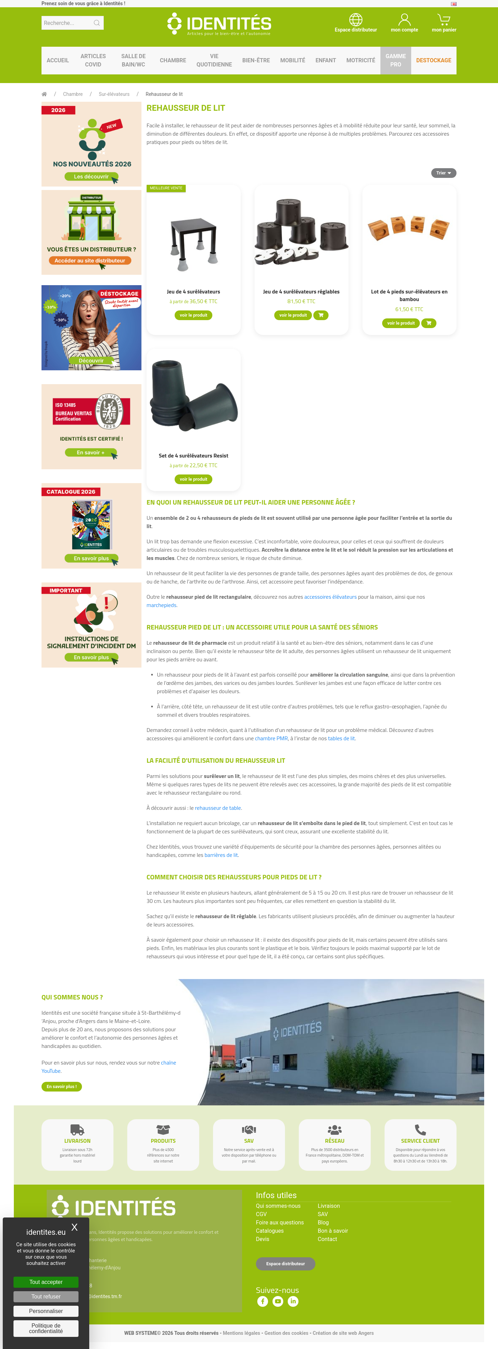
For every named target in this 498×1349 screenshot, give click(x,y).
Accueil (58, 60)
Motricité (361, 60)
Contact (327, 1239)
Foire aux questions (280, 1222)
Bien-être (256, 60)
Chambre (173, 60)
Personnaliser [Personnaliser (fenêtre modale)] (46, 1311)
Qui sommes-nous (278, 1206)
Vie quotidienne (214, 60)
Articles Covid (93, 60)
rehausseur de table (218, 808)
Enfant (325, 60)
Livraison (329, 1206)
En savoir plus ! (62, 1086)
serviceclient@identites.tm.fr (91, 1296)
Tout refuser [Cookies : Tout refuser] (46, 1297)
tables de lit (341, 738)
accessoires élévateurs (330, 596)
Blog (323, 1222)
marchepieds (161, 605)
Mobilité (292, 60)
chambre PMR (271, 738)
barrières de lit (221, 855)
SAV (323, 1214)
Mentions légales (241, 1333)
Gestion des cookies (286, 1333)
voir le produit (193, 315)
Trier (443, 172)
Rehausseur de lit (164, 94)
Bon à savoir (333, 1231)
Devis (262, 1239)
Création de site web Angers (343, 1333)
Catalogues (270, 1231)
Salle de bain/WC (133, 60)
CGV (261, 1214)
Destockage (433, 60)
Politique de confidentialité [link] (46, 1328)
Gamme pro (396, 60)
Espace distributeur (285, 1263)
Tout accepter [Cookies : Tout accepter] (46, 1282)
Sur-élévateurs (114, 94)
